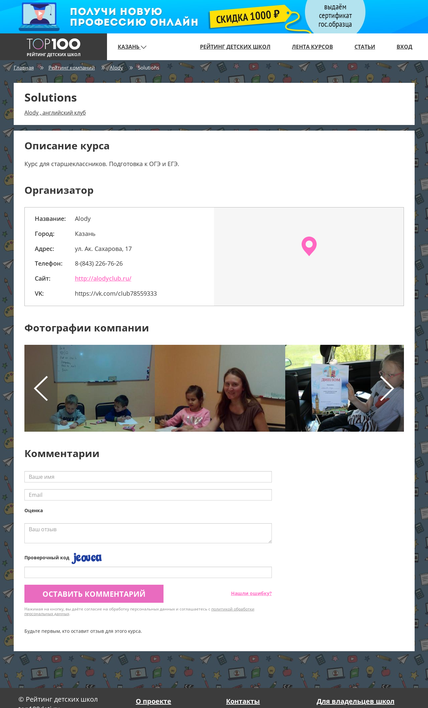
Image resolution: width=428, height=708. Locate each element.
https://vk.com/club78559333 (116, 293)
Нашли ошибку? (251, 593)
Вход (404, 46)
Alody (116, 67)
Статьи (364, 46)
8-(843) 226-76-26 (99, 263)
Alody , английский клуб (55, 112)
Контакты (243, 701)
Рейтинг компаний (71, 67)
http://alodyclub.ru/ (103, 278)
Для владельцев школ (356, 701)
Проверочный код (46, 557)
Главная (24, 67)
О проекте (153, 701)
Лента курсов (312, 46)
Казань (132, 46)
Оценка (33, 510)
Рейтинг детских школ (235, 46)
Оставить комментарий (93, 594)
